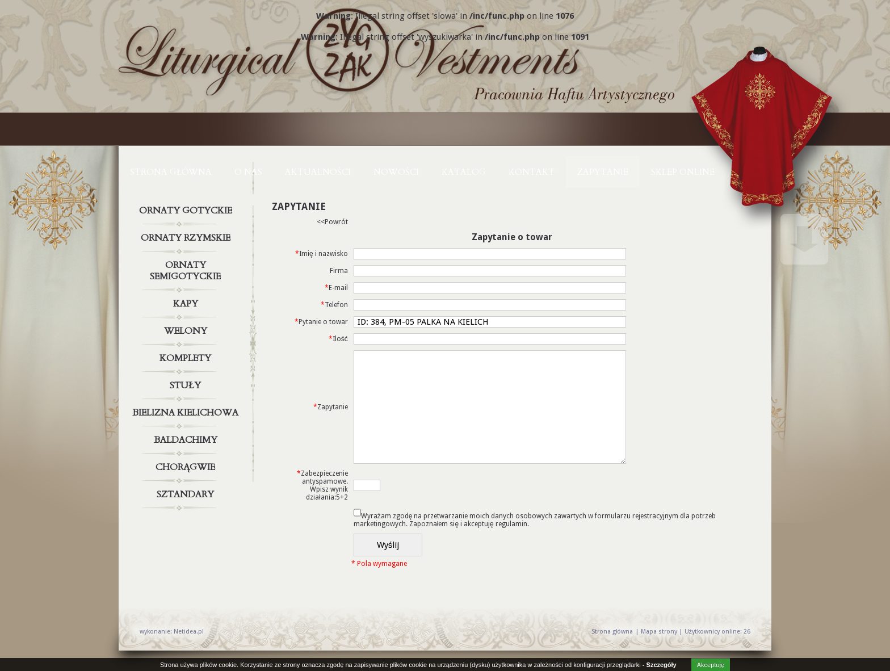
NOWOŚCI (396, 172)
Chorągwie (187, 467)
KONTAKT (532, 172)
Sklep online (683, 172)
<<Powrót (332, 222)
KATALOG (464, 172)
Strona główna (171, 172)
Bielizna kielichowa (187, 412)
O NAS (248, 172)
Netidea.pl (189, 631)
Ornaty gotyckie (187, 210)
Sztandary (187, 494)
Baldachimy (187, 440)
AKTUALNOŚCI (318, 172)
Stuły (187, 385)
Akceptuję (710, 664)
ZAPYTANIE (602, 172)
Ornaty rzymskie (187, 238)
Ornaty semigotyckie (187, 268)
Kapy (187, 303)
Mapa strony (659, 631)
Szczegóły (661, 664)
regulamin (511, 524)
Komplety (187, 358)
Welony (187, 331)
